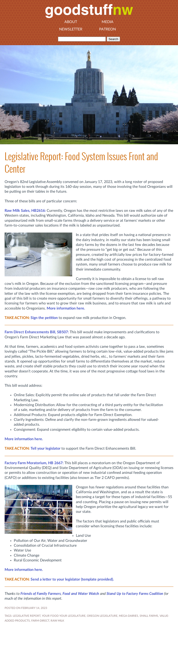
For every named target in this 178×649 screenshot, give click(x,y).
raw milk (57, 620)
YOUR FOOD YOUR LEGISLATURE (64, 615)
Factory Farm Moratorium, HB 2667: (34, 463)
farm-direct (40, 620)
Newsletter (70, 29)
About (70, 22)
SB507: (37, 332)
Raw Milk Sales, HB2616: (25, 210)
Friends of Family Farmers (40, 594)
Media (107, 22)
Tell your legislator (45, 448)
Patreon (107, 29)
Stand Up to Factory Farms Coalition (134, 594)
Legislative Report (26, 615)
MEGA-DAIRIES (128, 615)
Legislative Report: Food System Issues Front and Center (81, 162)
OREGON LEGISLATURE (102, 615)
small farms (149, 615)
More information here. (66, 308)
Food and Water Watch (81, 594)
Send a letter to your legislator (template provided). (72, 579)
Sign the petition (44, 318)
